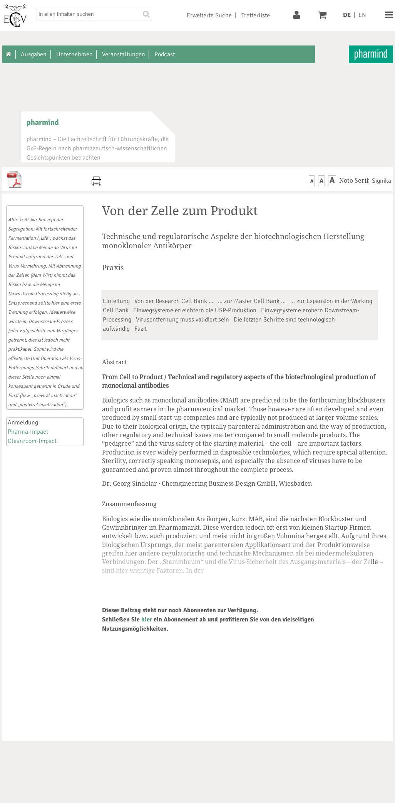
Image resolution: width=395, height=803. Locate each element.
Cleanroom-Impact (32, 441)
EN (362, 15)
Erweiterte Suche (209, 15)
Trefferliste (255, 15)
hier (146, 619)
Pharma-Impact (28, 432)
